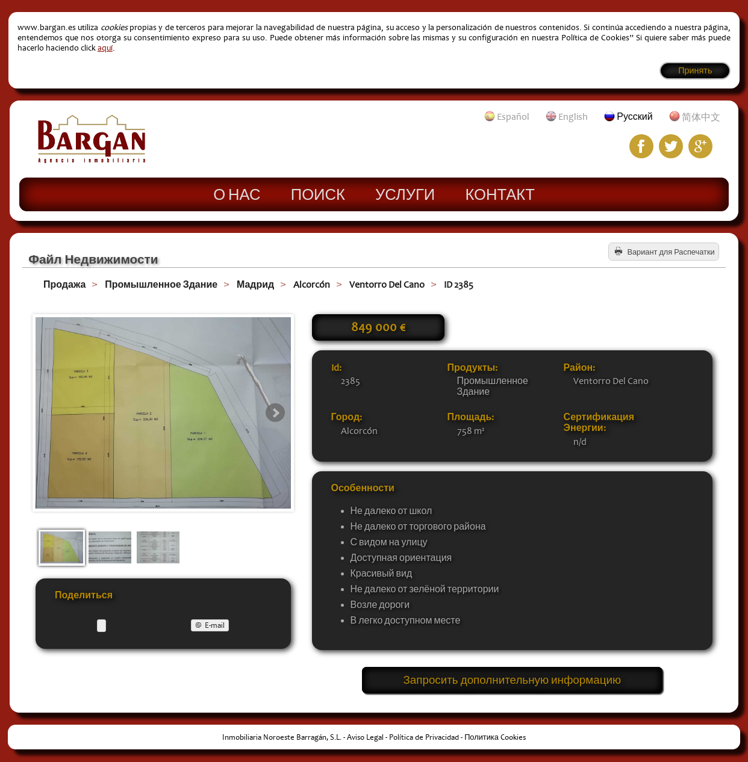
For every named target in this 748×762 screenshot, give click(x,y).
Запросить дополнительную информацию (512, 680)
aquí (105, 48)
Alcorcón (311, 284)
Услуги (405, 194)
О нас (236, 194)
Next (275, 413)
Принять (695, 71)
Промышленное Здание (161, 284)
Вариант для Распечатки (670, 252)
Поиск (318, 194)
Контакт (499, 194)
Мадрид (255, 284)
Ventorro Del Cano (387, 284)
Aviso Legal (365, 738)
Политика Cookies (495, 738)
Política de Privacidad (424, 738)
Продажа (64, 284)
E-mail (215, 625)
